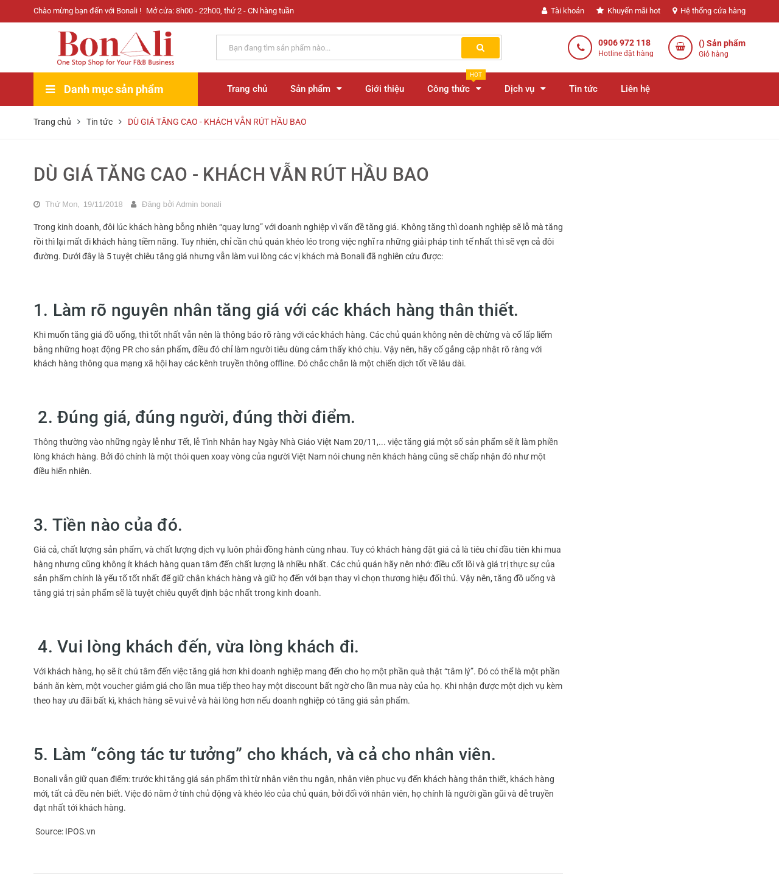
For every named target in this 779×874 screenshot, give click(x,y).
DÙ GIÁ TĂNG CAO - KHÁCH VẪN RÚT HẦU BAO (231, 174)
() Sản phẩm (722, 49)
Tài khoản (563, 10)
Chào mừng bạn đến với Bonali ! (87, 10)
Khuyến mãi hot (628, 10)
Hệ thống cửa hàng (709, 10)
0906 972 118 (624, 42)
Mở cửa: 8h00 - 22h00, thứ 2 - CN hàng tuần (220, 10)
